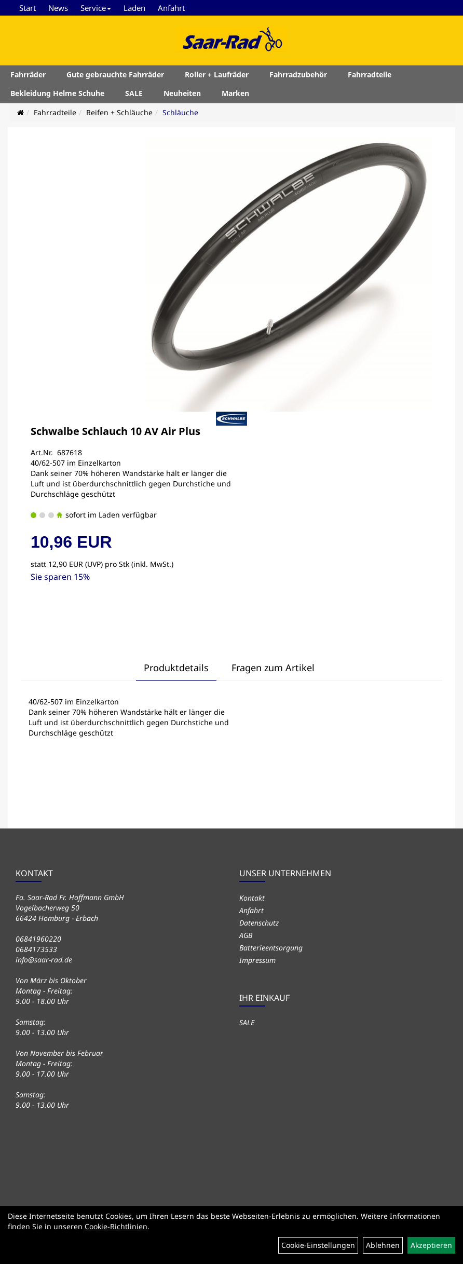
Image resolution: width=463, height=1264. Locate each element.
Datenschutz (259, 923)
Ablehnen (383, 1245)
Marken (235, 93)
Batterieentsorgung (271, 948)
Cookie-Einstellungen (318, 1245)
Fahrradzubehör (298, 74)
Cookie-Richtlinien (116, 1226)
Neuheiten (182, 93)
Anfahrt (171, 8)
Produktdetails (176, 667)
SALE (134, 93)
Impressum (257, 960)
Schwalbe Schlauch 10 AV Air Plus (115, 431)
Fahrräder (28, 74)
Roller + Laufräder (217, 74)
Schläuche (180, 112)
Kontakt (252, 898)
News (58, 8)
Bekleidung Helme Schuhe (57, 93)
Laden (134, 8)
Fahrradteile (369, 74)
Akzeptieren (431, 1245)
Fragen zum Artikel (273, 667)
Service (95, 8)
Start (27, 8)
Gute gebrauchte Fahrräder (115, 74)
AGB (245, 935)
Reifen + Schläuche (119, 112)
